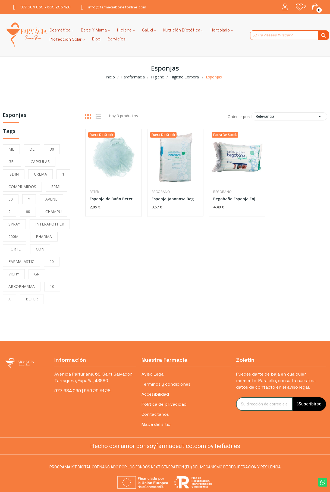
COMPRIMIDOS (22, 186)
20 (51, 261)
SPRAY (14, 224)
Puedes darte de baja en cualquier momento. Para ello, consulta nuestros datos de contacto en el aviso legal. (276, 380)
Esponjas (14, 115)
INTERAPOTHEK (49, 224)
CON (40, 249)
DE (31, 149)
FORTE (14, 249)
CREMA (40, 174)
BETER (32, 298)
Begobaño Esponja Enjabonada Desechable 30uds (237, 198)
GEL (11, 161)
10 (52, 286)
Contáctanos (155, 414)
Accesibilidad (155, 394)
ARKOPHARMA (21, 286)
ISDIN (13, 174)
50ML (56, 186)
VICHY (13, 274)
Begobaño (161, 191)
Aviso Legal (153, 374)
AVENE (51, 199)
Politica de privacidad (164, 404)
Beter (94, 191)
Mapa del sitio (156, 424)
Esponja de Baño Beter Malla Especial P (113, 198)
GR (36, 274)
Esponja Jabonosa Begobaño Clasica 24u (175, 198)
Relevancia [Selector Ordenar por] (289, 116)
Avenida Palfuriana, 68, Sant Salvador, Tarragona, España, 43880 (93, 377)
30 (52, 149)
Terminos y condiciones (166, 384)
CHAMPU (53, 211)
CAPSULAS (40, 161)
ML (11, 149)
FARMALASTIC (21, 261)
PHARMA (44, 236)
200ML (14, 236)
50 (10, 199)
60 (28, 211)
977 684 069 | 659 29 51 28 (82, 390)
